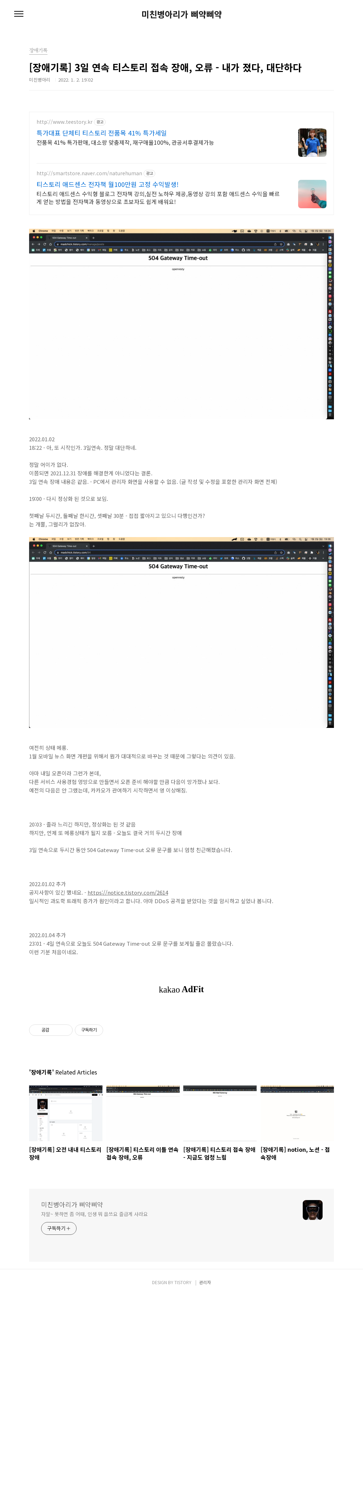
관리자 (205, 1489)
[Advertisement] (181, 161)
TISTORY (182, 1489)
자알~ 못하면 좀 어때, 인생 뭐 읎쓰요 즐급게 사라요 (94, 1421)
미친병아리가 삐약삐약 (181, 14)
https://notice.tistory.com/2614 (128, 1000)
